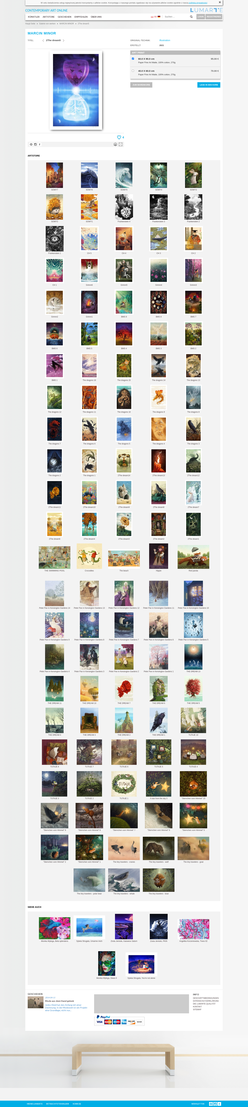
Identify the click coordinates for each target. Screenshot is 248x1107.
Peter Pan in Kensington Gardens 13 (89, 595)
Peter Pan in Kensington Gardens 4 (55, 658)
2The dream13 (158, 462)
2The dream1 (193, 526)
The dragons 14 (158, 367)
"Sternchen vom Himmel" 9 (54, 817)
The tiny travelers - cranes (124, 850)
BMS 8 (158, 303)
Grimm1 (89, 303)
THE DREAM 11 (55, 690)
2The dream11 (54, 494)
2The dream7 (193, 494)
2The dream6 (54, 526)
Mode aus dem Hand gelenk (59, 1001)
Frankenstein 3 (159, 208)
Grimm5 (124, 272)
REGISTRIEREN (214, 17)
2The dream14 (124, 462)
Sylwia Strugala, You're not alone (141, 965)
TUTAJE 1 (124, 785)
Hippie (158, 557)
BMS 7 (193, 303)
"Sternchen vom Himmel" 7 (124, 817)
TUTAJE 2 (89, 785)
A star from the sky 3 (158, 785)
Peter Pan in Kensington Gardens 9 (55, 626)
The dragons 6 (89, 430)
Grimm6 (89, 272)
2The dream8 (158, 494)
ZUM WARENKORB (141, 85)
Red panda (193, 558)
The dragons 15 (124, 367)
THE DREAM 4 (55, 722)
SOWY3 (193, 177)
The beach (124, 560)
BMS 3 (158, 335)
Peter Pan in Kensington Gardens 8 (89, 626)
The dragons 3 (193, 430)
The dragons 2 (54, 462)
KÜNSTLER (34, 16)
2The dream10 (89, 494)
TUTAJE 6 (124, 753)
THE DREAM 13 (193, 658)
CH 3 (158, 240)
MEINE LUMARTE (35, 1104)
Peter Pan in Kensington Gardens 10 (193, 595)
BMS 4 (124, 335)
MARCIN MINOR (66, 24)
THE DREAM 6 (159, 690)
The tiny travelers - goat (193, 850)
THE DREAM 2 (124, 722)
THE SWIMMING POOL (54, 559)
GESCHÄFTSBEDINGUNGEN (206, 998)
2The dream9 (124, 494)
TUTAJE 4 (193, 753)
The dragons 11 (89, 399)
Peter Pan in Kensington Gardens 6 (159, 626)
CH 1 (54, 272)
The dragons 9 (158, 399)
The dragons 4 (158, 430)
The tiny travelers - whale (124, 881)
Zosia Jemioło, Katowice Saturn (124, 928)
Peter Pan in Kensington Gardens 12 (123, 595)
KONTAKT (197, 1007)
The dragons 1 (89, 462)
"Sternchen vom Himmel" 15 (193, 785)
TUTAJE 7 (89, 753)
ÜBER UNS (96, 16)
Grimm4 (158, 272)
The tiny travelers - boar (158, 881)
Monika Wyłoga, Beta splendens (54, 929)
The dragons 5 (124, 430)
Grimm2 (54, 303)
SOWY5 (124, 177)
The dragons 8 (193, 399)
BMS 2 (193, 335)
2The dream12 (193, 462)
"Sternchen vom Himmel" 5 (193, 817)
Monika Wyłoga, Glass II (106, 965)
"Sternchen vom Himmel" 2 (54, 849)
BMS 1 (54, 367)
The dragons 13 (193, 367)
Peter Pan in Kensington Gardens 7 (124, 626)
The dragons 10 (124, 399)
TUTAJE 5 (158, 753)
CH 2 (193, 240)
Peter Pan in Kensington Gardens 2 (124, 658)
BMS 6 (54, 335)
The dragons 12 (54, 399)
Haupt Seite (30, 24)
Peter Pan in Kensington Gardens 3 (89, 658)
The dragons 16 (89, 367)
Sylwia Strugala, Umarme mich (89, 928)
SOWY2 (54, 208)
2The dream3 (124, 526)
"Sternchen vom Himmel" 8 (89, 817)
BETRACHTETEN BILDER (57, 1104)
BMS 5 (89, 335)
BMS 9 (124, 303)
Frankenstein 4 (124, 208)
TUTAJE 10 (193, 722)
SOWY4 (158, 177)
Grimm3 (193, 272)
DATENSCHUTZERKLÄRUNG (206, 1001)
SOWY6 (89, 177)
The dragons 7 (54, 430)
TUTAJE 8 (54, 753)
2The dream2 (158, 526)
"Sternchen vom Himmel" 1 (89, 849)
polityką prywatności (198, 3)
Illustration (164, 40)
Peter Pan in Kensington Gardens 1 (159, 658)
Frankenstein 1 (55, 240)
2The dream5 (83, 24)
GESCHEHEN (64, 16)
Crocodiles (89, 557)
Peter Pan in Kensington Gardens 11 (158, 595)
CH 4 (124, 240)
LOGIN (201, 17)
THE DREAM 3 (89, 722)
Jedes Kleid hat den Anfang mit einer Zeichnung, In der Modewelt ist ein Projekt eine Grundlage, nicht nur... (66, 1008)
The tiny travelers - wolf (158, 850)
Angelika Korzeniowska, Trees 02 (193, 930)
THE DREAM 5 (193, 690)
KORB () (77, 1104)
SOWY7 (54, 177)
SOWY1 (89, 208)
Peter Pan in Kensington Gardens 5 (193, 626)
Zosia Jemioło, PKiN (159, 928)
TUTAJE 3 (54, 785)
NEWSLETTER (197, 1104)
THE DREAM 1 (159, 722)
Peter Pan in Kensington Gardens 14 (54, 595)
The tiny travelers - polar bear (89, 881)
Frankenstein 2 (193, 208)
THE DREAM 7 (124, 690)
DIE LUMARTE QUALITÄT (204, 1004)
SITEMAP (197, 1009)
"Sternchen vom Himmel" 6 (158, 817)
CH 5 (89, 240)
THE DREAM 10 (89, 690)
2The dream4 (89, 526)
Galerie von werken (47, 24)
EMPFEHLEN (81, 16)
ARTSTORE (49, 16)
